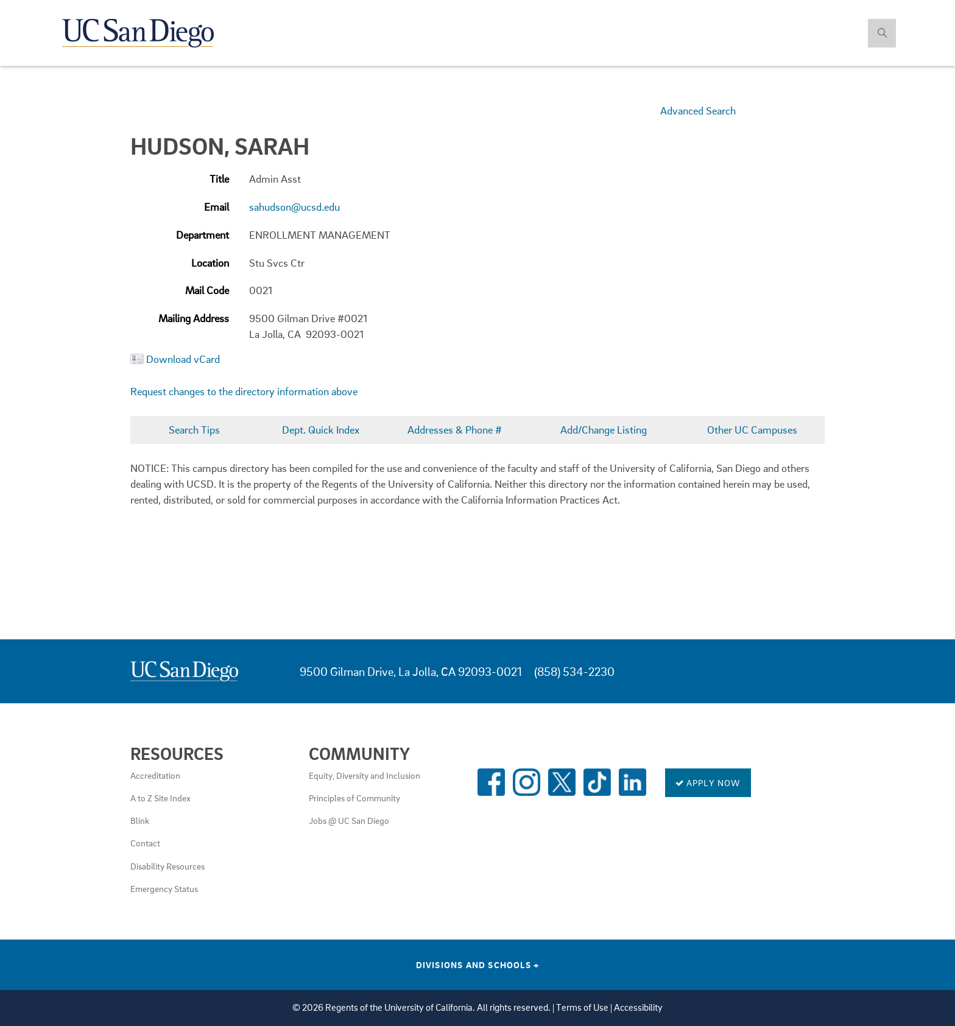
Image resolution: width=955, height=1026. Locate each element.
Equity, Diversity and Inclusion (364, 775)
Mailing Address (193, 318)
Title (219, 178)
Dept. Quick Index (320, 429)
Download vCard (183, 359)
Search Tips (194, 429)
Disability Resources (167, 865)
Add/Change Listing (603, 429)
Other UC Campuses (752, 429)
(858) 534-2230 (574, 671)
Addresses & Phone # (454, 429)
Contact (145, 842)
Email (216, 206)
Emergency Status (164, 888)
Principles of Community (354, 797)
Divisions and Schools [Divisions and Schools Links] (478, 964)
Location (210, 262)
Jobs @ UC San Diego (349, 820)
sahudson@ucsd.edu (294, 206)
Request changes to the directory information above (244, 391)
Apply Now (708, 782)
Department (202, 234)
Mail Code (207, 290)
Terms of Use (582, 1007)
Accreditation (155, 775)
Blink (139, 820)
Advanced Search (698, 110)
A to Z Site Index (160, 797)
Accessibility (638, 1007)
